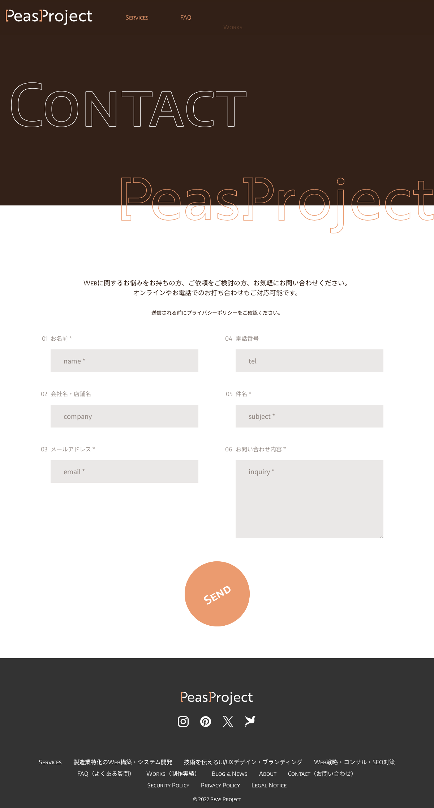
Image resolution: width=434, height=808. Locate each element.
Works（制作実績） (173, 773)
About (267, 773)
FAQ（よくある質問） (106, 773)
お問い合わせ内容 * (310, 492)
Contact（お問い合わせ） (322, 773)
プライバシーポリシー (212, 313)
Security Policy (168, 785)
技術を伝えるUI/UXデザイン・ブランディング (243, 762)
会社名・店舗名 (125, 409)
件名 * (310, 409)
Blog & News (230, 773)
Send (217, 594)
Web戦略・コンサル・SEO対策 (354, 762)
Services (137, 20)
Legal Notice (269, 785)
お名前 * (125, 353)
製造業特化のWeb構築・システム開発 (122, 762)
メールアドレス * (125, 464)
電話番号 (310, 353)
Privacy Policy (220, 785)
